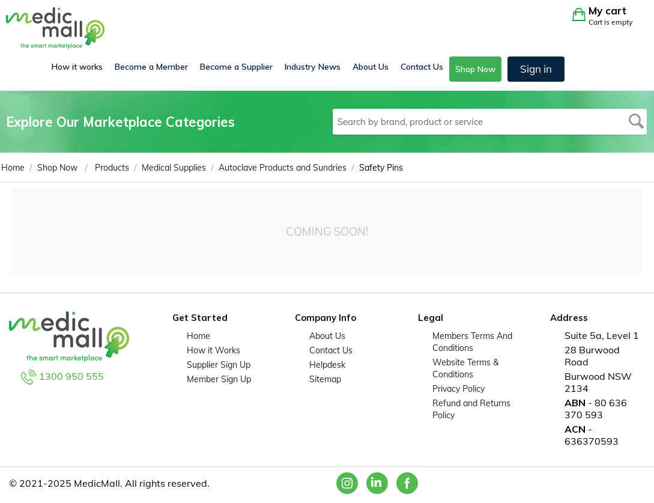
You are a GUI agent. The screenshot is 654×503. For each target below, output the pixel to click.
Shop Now (475, 69)
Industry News (313, 66)
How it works (77, 66)
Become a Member (151, 66)
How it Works (213, 350)
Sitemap (325, 379)
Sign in (536, 68)
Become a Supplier (236, 66)
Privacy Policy (458, 388)
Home (198, 336)
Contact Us (422, 66)
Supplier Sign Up (218, 364)
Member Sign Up (219, 379)
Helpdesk (327, 364)
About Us (371, 66)
